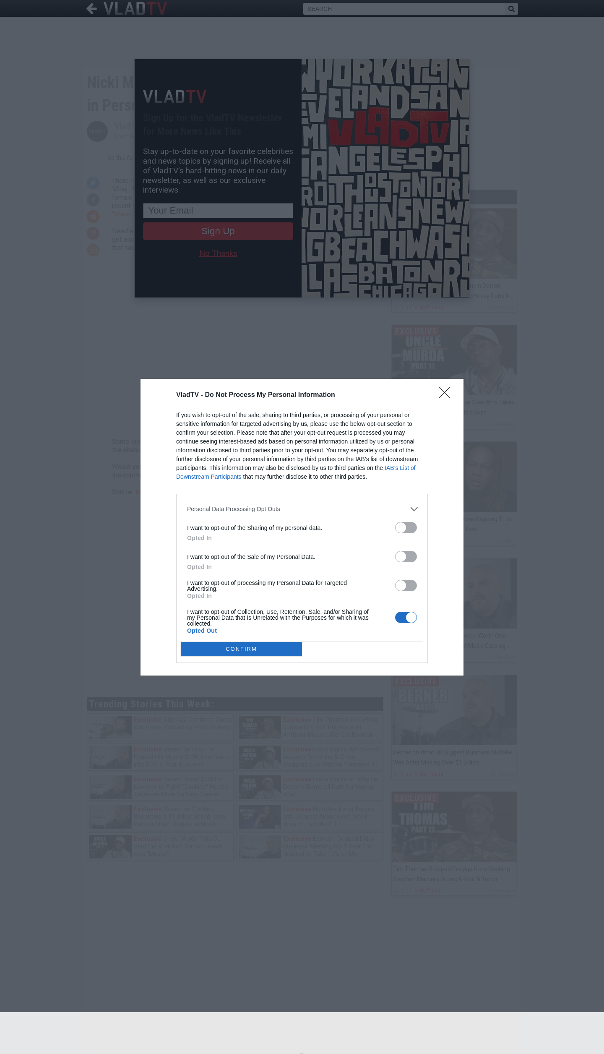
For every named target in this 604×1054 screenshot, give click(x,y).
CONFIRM (241, 648)
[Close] (447, 395)
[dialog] (302, 527)
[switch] (406, 527)
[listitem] (302, 509)
